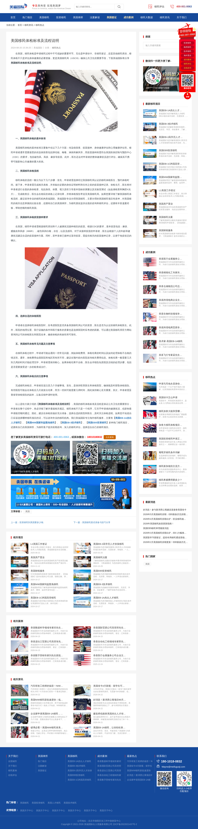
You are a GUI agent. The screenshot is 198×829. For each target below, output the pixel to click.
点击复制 (110, 437)
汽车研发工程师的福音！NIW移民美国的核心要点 (150, 761)
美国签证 (112, 17)
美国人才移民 (54, 803)
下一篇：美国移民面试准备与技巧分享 (91, 522)
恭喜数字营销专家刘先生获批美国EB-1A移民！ (119, 780)
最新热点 (132, 756)
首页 (13, 17)
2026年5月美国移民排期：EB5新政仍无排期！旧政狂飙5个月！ (165, 515)
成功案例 (128, 17)
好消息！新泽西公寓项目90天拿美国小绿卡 (147, 775)
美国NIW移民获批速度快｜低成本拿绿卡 (146, 770)
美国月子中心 (26, 810)
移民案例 (12, 770)
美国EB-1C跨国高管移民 (79, 780)
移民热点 (40, 25)
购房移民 (187, 47)
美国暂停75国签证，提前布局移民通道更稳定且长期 (165, 538)
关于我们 (182, 17)
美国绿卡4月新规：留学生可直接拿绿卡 (146, 766)
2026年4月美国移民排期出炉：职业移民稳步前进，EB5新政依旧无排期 (164, 519)
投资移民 (61, 17)
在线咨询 (187, 68)
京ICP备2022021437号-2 (125, 824)
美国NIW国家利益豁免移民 (41, 422)
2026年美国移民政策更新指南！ (158, 523)
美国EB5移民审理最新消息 (156, 528)
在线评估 (12, 775)
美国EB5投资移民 (97, 422)
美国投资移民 (38, 803)
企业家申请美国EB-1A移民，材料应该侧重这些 (149, 780)
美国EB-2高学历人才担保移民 (82, 770)
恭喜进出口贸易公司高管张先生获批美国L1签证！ (121, 770)
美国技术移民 (70, 803)
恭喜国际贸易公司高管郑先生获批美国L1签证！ (120, 766)
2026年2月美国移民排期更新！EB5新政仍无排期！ (165, 542)
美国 (27, 511)
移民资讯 (165, 17)
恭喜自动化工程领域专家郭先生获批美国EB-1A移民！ (123, 775)
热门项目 (27, 17)
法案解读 (95, 17)
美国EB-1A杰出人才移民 (79, 761)
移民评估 (187, 64)
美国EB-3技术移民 (71, 422)
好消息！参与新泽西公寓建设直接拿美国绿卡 (164, 509)
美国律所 (43, 756)
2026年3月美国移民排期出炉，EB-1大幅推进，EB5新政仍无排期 (163, 533)
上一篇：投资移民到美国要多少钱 (27, 522)
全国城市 (12, 761)
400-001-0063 (61, 437)
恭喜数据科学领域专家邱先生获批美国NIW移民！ (121, 761)
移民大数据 (146, 17)
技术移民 (187, 51)
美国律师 (78, 17)
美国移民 (44, 17)
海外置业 (187, 55)
